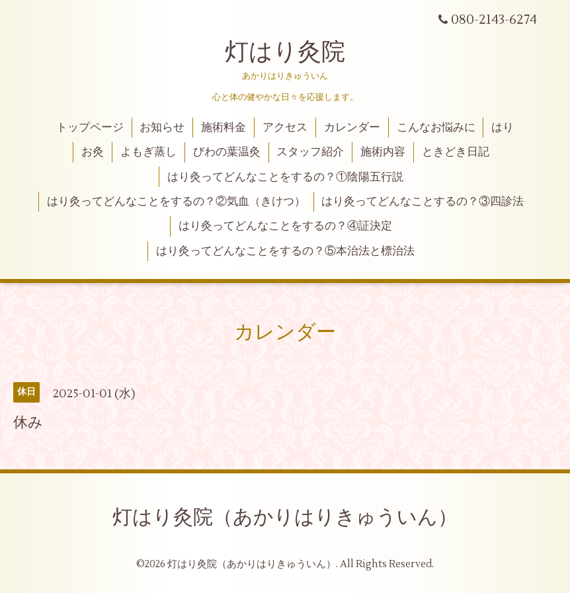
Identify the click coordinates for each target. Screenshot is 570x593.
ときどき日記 (455, 152)
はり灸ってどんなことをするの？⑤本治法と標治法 (285, 251)
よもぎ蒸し (148, 152)
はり (502, 127)
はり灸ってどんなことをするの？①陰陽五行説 (285, 177)
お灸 (92, 152)
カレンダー (352, 127)
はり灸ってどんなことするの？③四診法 (422, 201)
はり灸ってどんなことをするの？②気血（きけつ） (176, 201)
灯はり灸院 (285, 52)
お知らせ (162, 127)
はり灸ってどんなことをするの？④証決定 (285, 226)
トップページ (90, 127)
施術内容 (382, 152)
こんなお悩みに (436, 127)
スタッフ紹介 (310, 152)
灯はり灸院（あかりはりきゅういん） (285, 517)
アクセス (285, 127)
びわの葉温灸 (227, 152)
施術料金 (223, 127)
